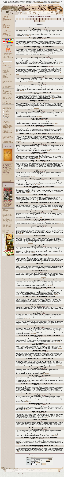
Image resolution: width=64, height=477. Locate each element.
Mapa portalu (29, 469)
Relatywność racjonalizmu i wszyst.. (8, 84)
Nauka (4, 22)
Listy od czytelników (7, 37)
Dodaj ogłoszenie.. (7, 103)
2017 (35, 18)
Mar (41, 20)
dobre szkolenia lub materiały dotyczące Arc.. (7, 101)
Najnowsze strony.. (7, 65)
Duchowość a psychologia (6, 72)
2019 (41, 18)
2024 (56, 18)
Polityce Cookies (56, 2)
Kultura (4, 26)
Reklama (35, 469)
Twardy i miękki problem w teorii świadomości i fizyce (8, 141)
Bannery (24, 469)
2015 (29, 18)
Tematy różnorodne (7, 31)
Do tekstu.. (29, 35)
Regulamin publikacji (17, 469)
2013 (23, 18)
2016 (32, 18)
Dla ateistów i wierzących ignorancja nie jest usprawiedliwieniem (8, 124)
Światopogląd (5, 16)
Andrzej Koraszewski (8, 232)
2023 (53, 18)
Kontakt (49, 469)
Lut (38, 20)
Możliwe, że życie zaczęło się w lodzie (7, 128)
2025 (59, 18)
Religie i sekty (6, 17)
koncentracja (6, 77)
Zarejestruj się (44, 469)
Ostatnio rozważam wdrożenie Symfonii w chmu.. (8, 95)
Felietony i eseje (6, 27)
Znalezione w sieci (7, 33)
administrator (42, 470)
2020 (44, 18)
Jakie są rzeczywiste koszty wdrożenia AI (7, 98)
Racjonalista (21, 470)
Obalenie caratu (6, 173)
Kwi (43, 20)
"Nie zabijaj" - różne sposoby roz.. (7, 69)
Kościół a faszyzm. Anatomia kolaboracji (7, 203)
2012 (20, 18)
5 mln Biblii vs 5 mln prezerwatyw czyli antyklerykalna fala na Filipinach (8, 136)
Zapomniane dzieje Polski (8, 163)
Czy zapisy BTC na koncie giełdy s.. (7, 87)
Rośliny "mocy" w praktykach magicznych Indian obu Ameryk (7, 132)
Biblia (4, 18)
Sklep (39, 469)
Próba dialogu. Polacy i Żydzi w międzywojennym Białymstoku (8, 170)
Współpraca (5, 34)
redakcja (37, 470)
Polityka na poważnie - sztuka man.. (8, 79)
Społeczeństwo (6, 23)
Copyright (27, 470)
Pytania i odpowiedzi (7, 35)
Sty (35, 20)
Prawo (4, 24)
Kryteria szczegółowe (7, 63)
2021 (47, 18)
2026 (62, 18)
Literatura (5, 28)
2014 (26, 18)
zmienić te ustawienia (38, 2)
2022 (50, 18)
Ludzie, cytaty (5, 30)
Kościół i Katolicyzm (7, 19)
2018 (38, 18)
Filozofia (4, 20)
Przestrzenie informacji (7, 166)
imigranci (5, 76)
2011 (17, 18)
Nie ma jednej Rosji (7, 181)
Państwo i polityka (6, 25)
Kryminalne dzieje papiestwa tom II (6, 206)
